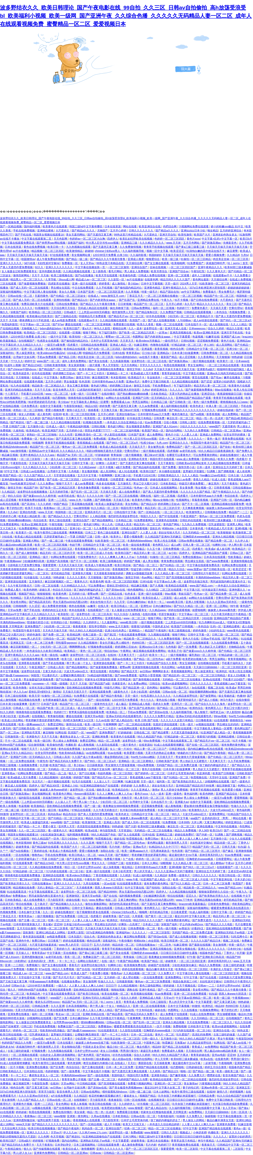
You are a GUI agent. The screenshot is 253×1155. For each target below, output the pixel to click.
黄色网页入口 (161, 544)
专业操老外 (154, 377)
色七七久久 (147, 699)
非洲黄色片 (33, 736)
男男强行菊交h (129, 1050)
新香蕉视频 (161, 348)
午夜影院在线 (18, 463)
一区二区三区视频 (191, 295)
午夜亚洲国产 (189, 516)
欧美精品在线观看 (75, 348)
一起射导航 (210, 1063)
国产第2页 (110, 634)
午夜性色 (42, 761)
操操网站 (166, 687)
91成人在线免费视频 (202, 1014)
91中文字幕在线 (135, 887)
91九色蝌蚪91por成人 (212, 622)
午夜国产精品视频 (128, 961)
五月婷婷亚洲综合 (231, 230)
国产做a (243, 1108)
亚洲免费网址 (217, 814)
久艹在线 (128, 859)
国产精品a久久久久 (84, 230)
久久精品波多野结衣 (185, 695)
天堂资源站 (125, 830)
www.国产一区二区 (48, 361)
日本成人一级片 (56, 426)
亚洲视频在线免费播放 (111, 369)
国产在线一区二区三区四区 (104, 348)
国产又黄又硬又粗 (225, 1001)
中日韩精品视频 (87, 1083)
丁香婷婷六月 (62, 948)
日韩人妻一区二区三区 (197, 544)
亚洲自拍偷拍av (126, 414)
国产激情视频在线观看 (147, 679)
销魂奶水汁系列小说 (190, 752)
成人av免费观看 (85, 483)
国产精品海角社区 (147, 312)
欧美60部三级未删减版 (238, 267)
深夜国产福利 (76, 242)
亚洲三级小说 (123, 475)
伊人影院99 (233, 712)
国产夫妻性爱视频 (24, 997)
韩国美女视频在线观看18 (48, 234)
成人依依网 (244, 471)
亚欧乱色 (155, 528)
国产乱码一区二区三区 (85, 491)
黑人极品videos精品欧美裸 (16, 544)
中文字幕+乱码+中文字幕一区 (220, 238)
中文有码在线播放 (226, 826)
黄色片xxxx (193, 238)
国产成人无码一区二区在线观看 (29, 287)
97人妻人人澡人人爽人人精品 (95, 1010)
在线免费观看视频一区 (212, 422)
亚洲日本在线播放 (158, 1140)
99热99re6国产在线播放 (33, 989)
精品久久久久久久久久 (211, 304)
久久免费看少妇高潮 (106, 528)
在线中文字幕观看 (51, 406)
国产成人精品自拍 (122, 720)
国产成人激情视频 (27, 552)
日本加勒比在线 (34, 1071)
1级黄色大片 (121, 691)
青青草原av (133, 352)
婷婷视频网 (237, 1091)
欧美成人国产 (79, 973)
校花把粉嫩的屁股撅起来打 (105, 1095)
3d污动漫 (30, 263)
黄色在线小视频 (166, 699)
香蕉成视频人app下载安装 (230, 683)
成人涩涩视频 (187, 357)
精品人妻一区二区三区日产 (151, 748)
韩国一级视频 (59, 683)
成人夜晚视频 (86, 744)
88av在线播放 (223, 389)
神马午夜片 (227, 699)
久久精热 (246, 475)
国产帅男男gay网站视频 (51, 242)
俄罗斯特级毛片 (187, 699)
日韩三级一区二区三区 (226, 634)
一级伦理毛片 (170, 340)
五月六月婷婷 (102, 944)
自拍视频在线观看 (209, 663)
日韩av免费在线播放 (191, 540)
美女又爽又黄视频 (78, 385)
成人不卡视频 (112, 1124)
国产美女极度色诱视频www (126, 1087)
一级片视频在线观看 (203, 361)
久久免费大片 (166, 973)
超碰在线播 (73, 899)
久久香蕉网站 (206, 357)
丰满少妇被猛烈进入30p (172, 810)
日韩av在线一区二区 (20, 295)
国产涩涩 (206, 381)
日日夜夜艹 (93, 393)
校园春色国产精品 (211, 952)
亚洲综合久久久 (179, 442)
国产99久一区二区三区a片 (236, 320)
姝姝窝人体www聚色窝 (222, 610)
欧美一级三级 (170, 259)
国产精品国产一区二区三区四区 (58, 369)
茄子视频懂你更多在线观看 (93, 912)
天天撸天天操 (109, 410)
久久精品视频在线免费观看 (46, 867)
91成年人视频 (12, 365)
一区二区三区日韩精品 (212, 675)
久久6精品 (152, 589)
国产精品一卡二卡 (29, 826)
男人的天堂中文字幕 (181, 1001)
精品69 (219, 1005)
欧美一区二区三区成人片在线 (95, 552)
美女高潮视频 (8, 830)
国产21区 (124, 916)
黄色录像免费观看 (89, 487)
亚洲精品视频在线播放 (208, 899)
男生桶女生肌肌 (61, 287)
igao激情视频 (18, 450)
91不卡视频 (181, 299)
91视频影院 (42, 308)
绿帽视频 (165, 863)
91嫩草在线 (213, 336)
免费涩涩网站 (56, 724)
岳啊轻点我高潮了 (88, 961)
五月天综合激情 (27, 928)
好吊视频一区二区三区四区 (154, 1103)
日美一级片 (187, 724)
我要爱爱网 (50, 565)
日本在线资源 (113, 226)
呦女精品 (212, 230)
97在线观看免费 (60, 255)
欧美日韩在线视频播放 (42, 1128)
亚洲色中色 (23, 940)
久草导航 (51, 279)
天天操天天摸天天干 (75, 691)
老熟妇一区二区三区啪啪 (28, 410)
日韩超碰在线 (194, 1067)
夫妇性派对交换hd (48, 263)
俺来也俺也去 (180, 414)
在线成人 (94, 295)
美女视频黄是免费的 (138, 426)
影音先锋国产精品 (234, 1075)
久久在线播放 (189, 1010)
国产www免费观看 (217, 561)
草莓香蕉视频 (200, 499)
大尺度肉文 (63, 230)
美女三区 (231, 304)
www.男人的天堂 (31, 638)
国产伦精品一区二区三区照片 (226, 757)
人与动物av (184, 320)
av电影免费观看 (57, 936)
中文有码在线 (144, 1010)
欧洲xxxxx (62, 597)
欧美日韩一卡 (56, 246)
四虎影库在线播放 (59, 283)
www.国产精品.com (202, 585)
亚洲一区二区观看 (179, 275)
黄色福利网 (191, 793)
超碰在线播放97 (230, 455)
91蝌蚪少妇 (219, 544)
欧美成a (210, 548)
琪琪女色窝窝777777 (98, 430)
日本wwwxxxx (197, 328)
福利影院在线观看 (29, 797)
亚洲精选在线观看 (54, 875)
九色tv (244, 255)
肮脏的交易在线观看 (165, 724)
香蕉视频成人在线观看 (91, 442)
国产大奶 (130, 826)
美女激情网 (220, 944)
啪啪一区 (185, 1071)
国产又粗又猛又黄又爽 (14, 981)
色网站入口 (245, 785)
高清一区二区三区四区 (74, 728)
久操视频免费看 (28, 765)
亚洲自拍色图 (28, 512)
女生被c (66, 1120)
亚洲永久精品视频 (223, 536)
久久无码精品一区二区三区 (199, 532)
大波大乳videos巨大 (76, 671)
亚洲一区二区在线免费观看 (190, 993)
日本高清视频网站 (77, 1005)
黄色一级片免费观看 (206, 401)
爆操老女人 (131, 1095)
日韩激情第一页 (15, 736)
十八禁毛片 (12, 393)
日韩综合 (155, 683)
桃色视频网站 (12, 397)
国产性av (216, 377)
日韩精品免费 (40, 1005)
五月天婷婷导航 (59, 491)
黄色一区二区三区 (91, 650)
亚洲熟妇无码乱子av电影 (230, 932)
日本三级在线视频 (16, 695)
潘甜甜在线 (145, 1063)
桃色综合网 (177, 348)
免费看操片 (210, 291)
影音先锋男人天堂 (64, 389)
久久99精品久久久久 (74, 585)
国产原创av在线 (116, 589)
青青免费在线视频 (233, 438)
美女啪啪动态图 (71, 1046)
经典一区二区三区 (59, 920)
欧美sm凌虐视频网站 (175, 683)
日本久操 (234, 475)
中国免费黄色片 (88, 557)
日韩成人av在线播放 (33, 471)
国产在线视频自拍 (64, 1108)
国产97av (58, 324)
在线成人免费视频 (240, 279)
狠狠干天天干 (64, 483)
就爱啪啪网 (199, 610)
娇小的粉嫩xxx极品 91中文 (227, 226)
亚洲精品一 (136, 630)
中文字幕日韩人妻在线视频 (40, 291)
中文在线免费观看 (83, 287)
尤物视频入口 (29, 328)
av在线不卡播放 (10, 238)
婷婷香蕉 (104, 283)
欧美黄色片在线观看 (55, 226)
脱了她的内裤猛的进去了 (89, 589)
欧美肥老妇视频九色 (195, 659)
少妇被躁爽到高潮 (33, 561)
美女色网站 (132, 503)
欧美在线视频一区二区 (32, 769)
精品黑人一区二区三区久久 (27, 279)
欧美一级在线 (50, 655)
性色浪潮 (85, 381)
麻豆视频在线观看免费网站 (150, 650)
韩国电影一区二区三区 (69, 512)
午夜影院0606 (244, 1038)
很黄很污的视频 (141, 626)
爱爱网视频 (241, 797)
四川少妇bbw (174, 797)
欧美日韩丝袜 (123, 565)
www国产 (215, 426)
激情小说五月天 (76, 410)
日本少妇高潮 (139, 691)
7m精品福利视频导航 (100, 675)
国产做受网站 (208, 695)
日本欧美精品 (159, 393)
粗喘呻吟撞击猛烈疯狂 (231, 369)
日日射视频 (125, 304)
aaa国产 (195, 818)
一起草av (162, 332)
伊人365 (209, 344)
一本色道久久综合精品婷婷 (163, 1124)
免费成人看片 (13, 589)
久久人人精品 (239, 324)
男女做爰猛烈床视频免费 (39, 679)
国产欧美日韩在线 (88, 993)
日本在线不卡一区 (196, 324)
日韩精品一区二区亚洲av (226, 430)
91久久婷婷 (7, 712)
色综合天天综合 (62, 589)
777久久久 (16, 361)
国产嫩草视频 (178, 1075)
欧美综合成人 (151, 597)
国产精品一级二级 (77, 259)
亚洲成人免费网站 (211, 434)
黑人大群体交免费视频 (175, 789)
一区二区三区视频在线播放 (162, 295)
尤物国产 (103, 230)
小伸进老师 (200, 1132)
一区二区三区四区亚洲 (110, 291)
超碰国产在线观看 (159, 965)
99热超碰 (237, 357)
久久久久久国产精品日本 (206, 940)
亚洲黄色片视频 (82, 573)
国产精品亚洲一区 (134, 687)
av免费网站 (212, 1046)
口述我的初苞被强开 (89, 389)
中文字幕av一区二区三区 (35, 324)
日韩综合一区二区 (54, 638)
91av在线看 (115, 752)
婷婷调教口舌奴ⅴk (64, 373)
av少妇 (173, 552)
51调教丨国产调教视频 (221, 471)
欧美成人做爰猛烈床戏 (109, 503)
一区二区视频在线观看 (25, 1054)
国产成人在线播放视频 (162, 320)
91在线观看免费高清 (129, 883)
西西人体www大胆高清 (109, 887)
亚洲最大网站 (31, 540)
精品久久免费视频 (185, 830)
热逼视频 (198, 336)
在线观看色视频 (34, 381)
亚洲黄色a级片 (206, 369)
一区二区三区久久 (92, 336)
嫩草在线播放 (232, 377)
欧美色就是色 (21, 373)
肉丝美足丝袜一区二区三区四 (231, 259)
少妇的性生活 (217, 630)
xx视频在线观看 (205, 724)
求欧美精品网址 (242, 903)
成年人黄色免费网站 (74, 361)
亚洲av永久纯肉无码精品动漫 (225, 373)
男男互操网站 (140, 401)
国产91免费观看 (66, 916)
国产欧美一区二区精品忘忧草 (137, 332)
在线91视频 (149, 614)
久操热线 (19, 430)
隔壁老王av (217, 712)
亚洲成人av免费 (182, 479)
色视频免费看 (237, 312)
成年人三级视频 (202, 275)
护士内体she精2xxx (191, 924)
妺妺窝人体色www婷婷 (220, 508)
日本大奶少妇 (243, 879)
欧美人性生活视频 (165, 540)
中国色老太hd (161, 626)
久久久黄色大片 (217, 271)
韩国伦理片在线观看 (162, 459)
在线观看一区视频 (70, 332)
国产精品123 (80, 299)
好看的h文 (198, 928)
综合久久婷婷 (216, 328)
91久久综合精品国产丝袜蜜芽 (235, 1095)
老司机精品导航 (61, 573)
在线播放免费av (71, 981)
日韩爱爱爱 (117, 479)
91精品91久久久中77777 (164, 846)
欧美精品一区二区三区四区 (45, 312)
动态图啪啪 (59, 397)
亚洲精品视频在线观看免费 (228, 503)
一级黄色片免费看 (11, 908)
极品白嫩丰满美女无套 (160, 969)
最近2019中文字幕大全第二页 (193, 916)
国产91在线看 (208, 977)
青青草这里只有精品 (183, 1140)
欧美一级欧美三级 (228, 1071)
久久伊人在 (242, 540)
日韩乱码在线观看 (191, 520)
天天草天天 (127, 340)
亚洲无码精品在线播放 (19, 389)
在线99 (57, 414)
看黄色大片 (81, 581)
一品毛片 (142, 655)
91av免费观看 (153, 422)
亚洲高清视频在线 (181, 332)
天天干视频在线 (186, 985)
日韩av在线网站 (91, 1091)
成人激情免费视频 (133, 1144)
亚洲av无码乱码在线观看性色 (124, 716)
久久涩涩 (35, 606)
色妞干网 (75, 544)
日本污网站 (130, 1136)
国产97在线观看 (169, 516)
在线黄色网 (151, 279)
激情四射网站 (21, 275)
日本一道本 (204, 467)
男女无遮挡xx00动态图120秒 (70, 601)
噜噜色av (38, 854)
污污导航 (97, 459)
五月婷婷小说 (74, 430)
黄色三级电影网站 (150, 985)
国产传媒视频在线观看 (47, 1148)
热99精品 (16, 597)
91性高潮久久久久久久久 (156, 695)
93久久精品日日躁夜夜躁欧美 (216, 450)
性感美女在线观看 (48, 340)
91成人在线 (219, 479)
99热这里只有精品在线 (128, 234)
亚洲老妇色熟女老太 (225, 234)
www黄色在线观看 (238, 630)
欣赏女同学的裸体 (235, 434)
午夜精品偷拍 (13, 1148)
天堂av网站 (68, 1083)
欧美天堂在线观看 (107, 275)
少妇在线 (7, 536)
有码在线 (126, 920)
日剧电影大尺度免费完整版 (24, 565)
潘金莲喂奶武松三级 (117, 757)
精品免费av (141, 948)
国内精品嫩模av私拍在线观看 (206, 748)
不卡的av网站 (242, 520)
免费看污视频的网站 (140, 1083)
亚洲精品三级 (129, 242)
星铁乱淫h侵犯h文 (118, 585)
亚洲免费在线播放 (19, 1014)
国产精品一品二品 (56, 773)
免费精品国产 (174, 446)
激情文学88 (134, 369)
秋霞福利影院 (10, 324)
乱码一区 (216, 626)
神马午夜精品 (206, 1140)
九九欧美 (16, 679)
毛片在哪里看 (243, 924)
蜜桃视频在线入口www (234, 401)
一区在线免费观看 (152, 977)
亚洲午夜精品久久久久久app (37, 455)
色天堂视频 (57, 1136)
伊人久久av (115, 638)
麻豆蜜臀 (233, 250)
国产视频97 (122, 854)
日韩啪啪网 (20, 606)
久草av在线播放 (101, 1116)
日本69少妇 (234, 948)
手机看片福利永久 (233, 663)
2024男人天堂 (189, 283)
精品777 (160, 577)
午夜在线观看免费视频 (79, 540)
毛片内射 (115, 846)
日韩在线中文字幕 (125, 512)
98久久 (176, 814)
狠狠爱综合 (153, 259)
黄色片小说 (172, 434)
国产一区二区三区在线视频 (122, 495)
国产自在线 (110, 895)
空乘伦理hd (236, 308)
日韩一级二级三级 (140, 1091)
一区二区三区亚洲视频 (98, 324)
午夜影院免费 (40, 1083)
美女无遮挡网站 (76, 234)
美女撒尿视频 (90, 471)
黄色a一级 (240, 1128)
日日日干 (86, 944)
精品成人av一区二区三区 (91, 279)
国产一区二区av (10, 732)
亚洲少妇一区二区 (237, 348)
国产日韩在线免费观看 (205, 299)
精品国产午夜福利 (156, 630)
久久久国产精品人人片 (38, 475)
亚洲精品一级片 (39, 557)
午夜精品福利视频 (78, 426)
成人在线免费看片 (130, 491)
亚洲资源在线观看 (114, 418)
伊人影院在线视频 (115, 434)
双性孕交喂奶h (98, 626)
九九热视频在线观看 (78, 246)
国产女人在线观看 (129, 834)
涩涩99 (58, 924)
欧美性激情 (185, 234)
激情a (155, 789)
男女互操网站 (196, 365)
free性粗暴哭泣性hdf (23, 483)
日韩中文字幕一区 (83, 463)
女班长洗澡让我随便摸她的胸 (47, 687)
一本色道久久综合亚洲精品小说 (123, 422)
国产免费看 (169, 467)
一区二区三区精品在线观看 (223, 365)
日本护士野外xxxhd (89, 867)
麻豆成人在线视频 (16, 785)
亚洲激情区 (73, 895)
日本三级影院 (21, 838)
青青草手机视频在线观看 (159, 246)
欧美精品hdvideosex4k (14, 446)
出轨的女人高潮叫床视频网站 (58, 1054)
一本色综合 (221, 312)
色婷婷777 (183, 308)
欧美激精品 (38, 806)
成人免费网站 (230, 414)
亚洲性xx (145, 606)
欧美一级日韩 (93, 724)
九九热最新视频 (120, 361)
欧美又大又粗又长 (134, 1124)
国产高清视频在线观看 (180, 577)
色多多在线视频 (106, 483)
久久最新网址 (110, 622)
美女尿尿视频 (76, 365)
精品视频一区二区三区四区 (48, 250)
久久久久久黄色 (77, 577)
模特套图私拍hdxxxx (115, 1091)
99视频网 (37, 442)
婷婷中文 (30, 361)
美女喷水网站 (18, 601)
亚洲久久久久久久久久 (60, 267)
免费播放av (19, 895)
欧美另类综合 (159, 271)
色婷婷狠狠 (52, 1071)
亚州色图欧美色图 (50, 271)
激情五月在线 (142, 385)
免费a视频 (100, 438)
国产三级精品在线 (66, 316)
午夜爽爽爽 (134, 1018)
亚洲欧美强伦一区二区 (89, 434)
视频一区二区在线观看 (170, 324)
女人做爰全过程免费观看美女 (20, 271)
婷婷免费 (105, 406)
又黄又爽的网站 (214, 822)
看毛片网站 (115, 271)
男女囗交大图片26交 (146, 483)
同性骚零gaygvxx (66, 642)
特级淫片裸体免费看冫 (193, 483)
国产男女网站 (230, 638)
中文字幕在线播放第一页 (90, 267)
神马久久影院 (102, 328)
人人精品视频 (98, 516)
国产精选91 (17, 422)
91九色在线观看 (20, 385)
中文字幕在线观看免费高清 (18, 242)
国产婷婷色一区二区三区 (150, 773)
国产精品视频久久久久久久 (67, 903)
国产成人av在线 (237, 1042)
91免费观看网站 (144, 520)
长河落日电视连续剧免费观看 (138, 810)
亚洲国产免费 (237, 777)
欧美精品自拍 (120, 789)
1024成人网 (74, 352)
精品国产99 (31, 487)
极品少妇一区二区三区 (121, 1046)
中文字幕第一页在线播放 (62, 952)
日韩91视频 (188, 340)
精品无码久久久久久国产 (175, 279)
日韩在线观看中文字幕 (207, 1108)
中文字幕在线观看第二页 (36, 238)
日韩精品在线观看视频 (198, 312)
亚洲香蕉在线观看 (29, 663)
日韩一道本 (102, 536)
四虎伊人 (112, 238)
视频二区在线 (216, 687)
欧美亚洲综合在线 (150, 226)
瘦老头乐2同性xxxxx (47, 1001)
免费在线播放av (192, 557)
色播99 (241, 695)
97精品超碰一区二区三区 (186, 344)
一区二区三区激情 (118, 267)
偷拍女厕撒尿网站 (96, 903)
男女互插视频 (187, 663)
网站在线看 (130, 226)
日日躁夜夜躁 (95, 765)
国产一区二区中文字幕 (113, 708)
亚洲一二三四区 (15, 965)
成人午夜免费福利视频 (51, 259)
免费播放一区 (70, 263)
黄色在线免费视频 (35, 246)
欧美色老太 (197, 406)
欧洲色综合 (196, 708)
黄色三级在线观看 (60, 520)
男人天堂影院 (111, 365)
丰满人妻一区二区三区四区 (222, 406)
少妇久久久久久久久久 (194, 426)
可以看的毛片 (50, 675)
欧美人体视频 (8, 806)
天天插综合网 (134, 263)
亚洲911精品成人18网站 (51, 932)
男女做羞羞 (70, 381)
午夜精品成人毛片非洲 (219, 528)
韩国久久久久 (149, 516)
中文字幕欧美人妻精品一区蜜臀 (90, 401)
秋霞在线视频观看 (175, 365)
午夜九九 (167, 299)
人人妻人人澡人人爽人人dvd (191, 838)
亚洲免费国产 (33, 626)
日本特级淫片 (73, 524)
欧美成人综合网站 (13, 720)
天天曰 (132, 1063)
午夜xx (229, 863)
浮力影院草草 (56, 899)
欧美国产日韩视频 (182, 626)
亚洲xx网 (24, 716)
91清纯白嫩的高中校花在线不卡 (205, 250)
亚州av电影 (219, 1054)
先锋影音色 (230, 242)
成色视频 (155, 691)
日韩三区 (83, 916)
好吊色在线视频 (156, 316)
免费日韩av (67, 377)
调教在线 (146, 495)
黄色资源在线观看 (34, 936)
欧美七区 (67, 659)
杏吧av (126, 846)
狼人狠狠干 (201, 712)
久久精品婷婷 (72, 997)
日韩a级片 (70, 312)
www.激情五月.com (113, 295)
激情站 (57, 691)
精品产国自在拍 (170, 291)
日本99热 (184, 822)
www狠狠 (59, 1116)
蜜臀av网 (93, 593)
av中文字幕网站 (191, 291)
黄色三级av (39, 842)
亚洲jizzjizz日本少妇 (193, 230)
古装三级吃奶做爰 (234, 965)
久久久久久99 (95, 495)
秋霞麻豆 (167, 1042)
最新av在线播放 (122, 659)
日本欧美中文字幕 (73, 569)
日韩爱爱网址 (224, 859)
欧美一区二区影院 (187, 1148)
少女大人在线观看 (240, 838)
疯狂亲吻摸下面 (120, 308)
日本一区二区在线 (142, 1034)
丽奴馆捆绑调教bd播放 (203, 691)
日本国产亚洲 (86, 291)
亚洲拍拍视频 (62, 299)
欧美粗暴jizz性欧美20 (40, 316)
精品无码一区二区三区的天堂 (163, 508)
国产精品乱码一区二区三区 (180, 675)
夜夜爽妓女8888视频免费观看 (121, 806)
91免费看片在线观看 (86, 695)
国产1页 (23, 1038)
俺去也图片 (144, 1046)
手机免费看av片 (162, 385)
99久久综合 (15, 495)
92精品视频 (182, 1018)
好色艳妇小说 (59, 622)
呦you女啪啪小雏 (163, 499)
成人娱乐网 (223, 548)
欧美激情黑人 (194, 512)
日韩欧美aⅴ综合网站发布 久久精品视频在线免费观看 (208, 463)
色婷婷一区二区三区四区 (169, 238)
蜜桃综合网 (120, 328)
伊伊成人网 (245, 610)
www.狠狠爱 (7, 928)
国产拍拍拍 (153, 887)
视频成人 (185, 1132)
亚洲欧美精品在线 (93, 1014)
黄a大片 (87, 328)
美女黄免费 (186, 487)
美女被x (47, 924)
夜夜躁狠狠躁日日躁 (229, 393)
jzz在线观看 (221, 720)
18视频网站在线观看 (217, 781)
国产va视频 (197, 414)
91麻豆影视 (132, 781)
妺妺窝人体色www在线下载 (92, 1042)
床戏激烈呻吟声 (216, 263)
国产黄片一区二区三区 (159, 916)
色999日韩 (138, 642)
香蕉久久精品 (201, 479)
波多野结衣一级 (153, 328)
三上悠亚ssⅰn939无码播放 (94, 312)
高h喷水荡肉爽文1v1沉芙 (78, 720)
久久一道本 (135, 328)
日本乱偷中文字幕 (29, 912)
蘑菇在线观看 (73, 324)
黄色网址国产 (242, 728)
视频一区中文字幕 (157, 250)
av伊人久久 (53, 1038)
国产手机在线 (23, 234)
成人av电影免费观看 (64, 320)
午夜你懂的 (125, 940)
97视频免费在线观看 (154, 410)
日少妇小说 (149, 352)
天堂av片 (168, 997)
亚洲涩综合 (208, 393)
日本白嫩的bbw (136, 601)
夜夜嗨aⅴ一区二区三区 (58, 508)
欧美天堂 (34, 695)
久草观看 (138, 916)
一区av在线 (108, 883)
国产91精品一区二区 (172, 565)
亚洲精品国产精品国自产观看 (194, 397)
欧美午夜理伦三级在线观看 (51, 532)
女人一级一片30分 (121, 748)
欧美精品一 (71, 650)
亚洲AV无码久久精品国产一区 (100, 997)
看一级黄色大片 (58, 830)
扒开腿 (44, 765)
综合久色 (90, 936)
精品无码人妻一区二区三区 (210, 385)
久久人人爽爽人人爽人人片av (117, 557)
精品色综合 (69, 814)
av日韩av (145, 671)
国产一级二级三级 (37, 422)
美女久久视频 (67, 291)
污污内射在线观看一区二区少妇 (65, 871)
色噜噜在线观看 (160, 344)
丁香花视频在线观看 (81, 503)
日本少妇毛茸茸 (122, 871)
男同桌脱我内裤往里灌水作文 (228, 581)
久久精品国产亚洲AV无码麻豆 (163, 536)
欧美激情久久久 (198, 810)
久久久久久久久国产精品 (195, 491)
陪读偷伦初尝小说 (38, 622)
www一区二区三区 (134, 618)
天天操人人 (23, 952)
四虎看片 (73, 344)
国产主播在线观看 (93, 1067)
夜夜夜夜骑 (80, 626)
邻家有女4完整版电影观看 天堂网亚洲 (108, 679)
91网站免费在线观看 (63, 557)
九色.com (162, 442)
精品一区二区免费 (109, 740)
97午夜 (191, 957)
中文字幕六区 (192, 589)
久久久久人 (139, 932)
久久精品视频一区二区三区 (140, 973)
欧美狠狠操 (224, 532)
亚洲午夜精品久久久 (210, 267)
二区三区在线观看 (171, 589)
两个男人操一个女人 (79, 663)
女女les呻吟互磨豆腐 (95, 748)
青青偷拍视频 (56, 716)
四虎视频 (172, 450)
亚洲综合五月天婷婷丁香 (228, 467)
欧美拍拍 (74, 336)
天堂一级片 (172, 283)
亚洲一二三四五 (58, 499)
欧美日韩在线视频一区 (14, 1034)
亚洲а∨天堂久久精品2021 (18, 752)
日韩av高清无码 (52, 879)
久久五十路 (154, 548)
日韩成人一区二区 (24, 708)
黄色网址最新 (201, 279)
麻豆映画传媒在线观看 (86, 948)
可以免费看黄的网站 (205, 455)
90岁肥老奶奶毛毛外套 (42, 401)
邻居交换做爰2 (167, 614)
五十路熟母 (100, 271)
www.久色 (75, 499)
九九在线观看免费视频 (225, 642)
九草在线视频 (91, 883)
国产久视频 (157, 585)
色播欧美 (70, 744)
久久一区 (48, 912)
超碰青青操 (23, 846)
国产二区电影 (72, 822)
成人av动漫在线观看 (206, 320)
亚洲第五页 (17, 642)
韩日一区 (70, 867)
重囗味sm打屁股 (130, 410)
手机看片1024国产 (234, 679)
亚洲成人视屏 (136, 259)
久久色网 (43, 1136)
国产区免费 (61, 1018)
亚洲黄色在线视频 (167, 520)
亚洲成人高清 (112, 822)
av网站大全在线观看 (118, 397)
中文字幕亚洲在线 (221, 879)
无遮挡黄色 (42, 295)
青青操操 (116, 455)
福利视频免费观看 (32, 659)
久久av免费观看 (149, 406)
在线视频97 (81, 1099)
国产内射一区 (204, 834)
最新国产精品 (169, 357)
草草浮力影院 (46, 1091)
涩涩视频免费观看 (208, 340)
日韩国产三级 (115, 863)
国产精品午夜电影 (53, 418)
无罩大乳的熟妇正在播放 (184, 393)
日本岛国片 (75, 936)
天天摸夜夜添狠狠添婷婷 (109, 573)
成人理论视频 (131, 977)
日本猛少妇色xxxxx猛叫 (78, 924)
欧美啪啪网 (178, 263)
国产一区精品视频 (11, 226)
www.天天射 (174, 242)
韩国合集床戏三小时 (185, 981)
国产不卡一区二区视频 (196, 503)
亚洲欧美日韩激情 (27, 548)
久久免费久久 (141, 785)
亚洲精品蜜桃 (45, 230)
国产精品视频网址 (103, 520)
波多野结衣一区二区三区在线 (149, 361)
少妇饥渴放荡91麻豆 (53, 834)
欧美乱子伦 (175, 650)
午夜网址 (126, 650)
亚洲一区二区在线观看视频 (149, 1005)
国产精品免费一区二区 (219, 540)
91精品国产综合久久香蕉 (162, 663)
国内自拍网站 (174, 430)
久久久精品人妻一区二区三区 (173, 573)
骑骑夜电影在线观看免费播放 (86, 397)
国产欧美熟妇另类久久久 (187, 781)
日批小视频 (171, 422)
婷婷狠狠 (38, 1140)
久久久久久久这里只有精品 (177, 720)
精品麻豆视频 (10, 455)
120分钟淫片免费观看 (95, 479)
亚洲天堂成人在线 (176, 328)
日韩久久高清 (169, 1132)
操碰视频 (210, 1116)
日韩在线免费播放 (67, 304)
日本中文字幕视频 (152, 283)
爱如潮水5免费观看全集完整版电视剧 (207, 806)
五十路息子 (41, 903)
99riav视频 (220, 716)
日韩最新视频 (125, 981)
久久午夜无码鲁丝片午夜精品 (229, 614)
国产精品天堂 (129, 671)
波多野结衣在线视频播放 (32, 491)
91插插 (180, 1116)
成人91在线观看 (129, 471)
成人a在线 (180, 597)
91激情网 (244, 234)
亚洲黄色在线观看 (11, 789)
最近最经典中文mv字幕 (183, 854)
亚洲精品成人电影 (140, 703)
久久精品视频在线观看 (77, 271)
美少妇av (134, 283)
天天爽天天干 (74, 418)
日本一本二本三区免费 (173, 438)
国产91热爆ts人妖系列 (69, 679)
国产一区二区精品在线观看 (135, 724)
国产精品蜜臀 (160, 732)
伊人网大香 (235, 544)
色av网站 (147, 577)
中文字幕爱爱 (182, 336)
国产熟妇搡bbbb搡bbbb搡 (133, 393)
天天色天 (21, 667)
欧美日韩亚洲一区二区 (175, 940)
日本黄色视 (197, 528)
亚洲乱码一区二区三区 (168, 1083)
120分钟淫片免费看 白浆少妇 (111, 255)
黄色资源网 (74, 1063)
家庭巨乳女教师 (150, 1050)
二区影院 (167, 597)
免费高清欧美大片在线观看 (38, 304)
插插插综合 (237, 720)
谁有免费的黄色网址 (234, 744)
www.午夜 (132, 879)
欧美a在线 (91, 830)
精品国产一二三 (239, 512)
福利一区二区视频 (164, 308)
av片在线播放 (21, 250)
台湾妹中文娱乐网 (24, 357)
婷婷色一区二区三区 (148, 859)
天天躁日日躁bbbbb (205, 667)
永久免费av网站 (138, 683)
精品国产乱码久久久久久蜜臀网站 (82, 618)
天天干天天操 (43, 389)
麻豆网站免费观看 (137, 479)
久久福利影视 (138, 255)
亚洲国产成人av (231, 336)
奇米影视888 (118, 377)
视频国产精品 (27, 593)
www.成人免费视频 (188, 459)
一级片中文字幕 (58, 336)
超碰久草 (45, 589)
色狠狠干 (43, 997)
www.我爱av (194, 569)
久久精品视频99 (88, 642)
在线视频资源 (156, 1099)
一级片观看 (94, 365)
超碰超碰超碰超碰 (239, 287)
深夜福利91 (7, 352)
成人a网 (176, 544)
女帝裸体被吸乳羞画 (55, 699)
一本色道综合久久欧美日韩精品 (43, 650)
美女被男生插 (156, 446)
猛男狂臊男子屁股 (48, 1120)
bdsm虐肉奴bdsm (51, 328)
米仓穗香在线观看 (170, 471)
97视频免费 (52, 659)
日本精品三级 (159, 401)
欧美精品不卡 (205, 316)
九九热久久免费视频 (197, 430)
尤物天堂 (127, 797)
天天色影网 (61, 238)
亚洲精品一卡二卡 (118, 373)
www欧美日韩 (175, 601)
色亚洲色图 (204, 773)
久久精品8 (233, 255)
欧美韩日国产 (72, 328)
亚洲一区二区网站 (217, 606)
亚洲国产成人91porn (165, 426)
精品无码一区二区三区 (148, 524)
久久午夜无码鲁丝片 (20, 585)
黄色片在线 (228, 340)
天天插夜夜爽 (84, 887)
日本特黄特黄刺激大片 (27, 924)
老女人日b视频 (237, 675)
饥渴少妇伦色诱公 (116, 630)
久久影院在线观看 (107, 744)
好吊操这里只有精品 (139, 418)
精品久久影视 (234, 328)
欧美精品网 (74, 634)
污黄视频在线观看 (210, 1083)
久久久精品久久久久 (152, 242)
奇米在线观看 (77, 610)
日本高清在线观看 (215, 557)
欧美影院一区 (93, 418)
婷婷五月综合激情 (216, 1067)
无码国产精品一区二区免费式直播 (177, 765)
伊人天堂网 (162, 1059)
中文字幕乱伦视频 (194, 373)
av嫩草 (91, 606)
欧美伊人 (116, 536)
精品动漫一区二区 (225, 842)
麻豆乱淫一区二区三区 (181, 418)
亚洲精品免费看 (35, 479)
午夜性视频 (56, 524)
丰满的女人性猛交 (221, 969)
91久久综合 (121, 614)
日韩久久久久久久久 (141, 230)
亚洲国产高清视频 (57, 561)
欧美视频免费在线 (135, 965)
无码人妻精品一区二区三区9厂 (56, 887)
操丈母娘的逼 (226, 695)
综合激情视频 (36, 744)
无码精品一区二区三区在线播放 (181, 679)
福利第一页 (164, 781)
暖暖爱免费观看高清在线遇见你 (230, 908)
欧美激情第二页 (242, 532)
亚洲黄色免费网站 (45, 1152)
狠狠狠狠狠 (44, 593)
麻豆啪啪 (48, 732)
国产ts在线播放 (84, 275)
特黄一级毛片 (149, 291)
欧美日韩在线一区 (230, 875)
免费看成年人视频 (173, 1050)
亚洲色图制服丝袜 (13, 479)
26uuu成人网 (66, 279)
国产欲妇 (225, 446)
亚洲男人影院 (76, 932)
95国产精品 (60, 503)
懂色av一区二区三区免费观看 (80, 446)
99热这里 (243, 1030)
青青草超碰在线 (171, 373)
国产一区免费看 (188, 646)
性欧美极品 (138, 548)
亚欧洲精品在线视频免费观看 (85, 687)
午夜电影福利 (166, 1116)
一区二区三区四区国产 (182, 267)
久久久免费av (46, 483)
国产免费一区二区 (54, 634)
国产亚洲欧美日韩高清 (211, 957)
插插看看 (94, 410)
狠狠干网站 (90, 332)
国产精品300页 (50, 785)
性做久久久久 (239, 806)
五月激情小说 (36, 426)
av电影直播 (184, 667)
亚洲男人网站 (235, 524)
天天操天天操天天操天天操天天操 (227, 246)
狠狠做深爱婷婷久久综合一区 (217, 891)
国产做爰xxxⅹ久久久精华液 (40, 495)
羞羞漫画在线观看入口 (54, 528)
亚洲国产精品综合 (227, 793)
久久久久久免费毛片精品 (159, 716)
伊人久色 (108, 524)
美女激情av (191, 1083)
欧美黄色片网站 (142, 499)
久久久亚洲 (88, 842)
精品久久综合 (177, 569)
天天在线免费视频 (198, 1022)
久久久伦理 (66, 434)
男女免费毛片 (226, 291)
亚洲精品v (163, 352)
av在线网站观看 (128, 728)
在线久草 (103, 606)
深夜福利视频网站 (11, 291)
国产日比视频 (87, 773)
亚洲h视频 (241, 528)
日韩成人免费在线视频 (152, 275)
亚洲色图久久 (237, 589)
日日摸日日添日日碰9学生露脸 (179, 952)
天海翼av (180, 1042)
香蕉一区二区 (72, 957)
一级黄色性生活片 (103, 703)
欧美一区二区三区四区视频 (79, 414)
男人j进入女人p (22, 1152)
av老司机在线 (188, 450)
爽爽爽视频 (76, 532)
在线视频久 (39, 716)
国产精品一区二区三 (145, 565)
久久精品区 (9, 491)
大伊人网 (197, 822)
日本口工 (90, 532)
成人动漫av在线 (122, 1059)
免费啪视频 (179, 1026)
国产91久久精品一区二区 (189, 606)
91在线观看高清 (17, 891)
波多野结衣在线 (31, 671)
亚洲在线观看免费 (100, 691)
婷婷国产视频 (132, 561)
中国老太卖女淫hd (94, 1046)
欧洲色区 (222, 671)
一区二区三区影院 (29, 459)
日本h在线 (118, 352)
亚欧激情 (28, 932)
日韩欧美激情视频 (55, 365)
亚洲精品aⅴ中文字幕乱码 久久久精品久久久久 (57, 450)
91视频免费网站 (210, 1010)
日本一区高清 (239, 1112)
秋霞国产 (238, 883)
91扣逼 (242, 846)
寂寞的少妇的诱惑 (224, 381)
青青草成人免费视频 (136, 1001)
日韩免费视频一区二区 (215, 352)
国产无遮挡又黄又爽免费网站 (85, 859)
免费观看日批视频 (124, 324)
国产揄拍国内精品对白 (129, 287)
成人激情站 (119, 283)
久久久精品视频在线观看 (66, 422)
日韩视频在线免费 (216, 512)
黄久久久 (166, 838)
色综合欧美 (231, 495)
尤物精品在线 (237, 646)
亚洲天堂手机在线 (232, 332)
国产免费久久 (244, 450)
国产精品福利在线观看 (147, 467)
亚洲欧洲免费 (100, 736)
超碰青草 (171, 961)
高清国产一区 (137, 320)
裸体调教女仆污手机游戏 (34, 320)
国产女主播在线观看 (157, 263)
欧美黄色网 (97, 581)
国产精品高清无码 (40, 601)
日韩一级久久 (150, 1038)
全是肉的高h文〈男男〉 (216, 818)
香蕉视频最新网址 (86, 548)
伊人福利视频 (53, 348)
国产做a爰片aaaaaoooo (15, 675)
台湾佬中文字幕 (57, 471)
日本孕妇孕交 (63, 1144)
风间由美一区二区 (93, 1128)
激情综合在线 (74, 724)
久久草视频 (132, 291)
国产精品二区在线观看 (176, 1046)
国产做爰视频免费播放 (32, 283)
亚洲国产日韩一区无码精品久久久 (153, 397)
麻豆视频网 (76, 830)
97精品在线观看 (82, 810)
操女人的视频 (27, 414)
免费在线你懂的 (63, 1112)
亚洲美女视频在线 (185, 948)
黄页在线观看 (200, 377)
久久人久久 (177, 389)
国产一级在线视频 (99, 699)
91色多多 (131, 593)
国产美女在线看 (99, 361)
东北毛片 (38, 781)
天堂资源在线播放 (64, 475)
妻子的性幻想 (15, 508)
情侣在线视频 (175, 895)
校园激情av (28, 259)
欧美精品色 (33, 430)
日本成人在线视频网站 (164, 487)
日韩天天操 (229, 846)
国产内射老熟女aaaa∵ (103, 299)
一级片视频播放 (133, 455)
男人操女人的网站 (194, 1120)
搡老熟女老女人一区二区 (75, 736)
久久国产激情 (48, 748)
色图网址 (137, 336)
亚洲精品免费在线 (148, 299)
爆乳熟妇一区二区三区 (203, 655)
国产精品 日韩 (67, 357)
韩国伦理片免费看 (132, 508)
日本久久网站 (150, 863)
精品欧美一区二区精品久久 (48, 385)
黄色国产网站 (171, 524)
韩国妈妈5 (155, 255)
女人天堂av (87, 263)
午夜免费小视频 (99, 973)
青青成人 (197, 1046)
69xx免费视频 (152, 740)
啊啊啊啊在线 (77, 646)
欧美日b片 (246, 238)
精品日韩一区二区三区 (14, 867)
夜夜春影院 (115, 1099)
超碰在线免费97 (185, 834)
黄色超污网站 (99, 385)
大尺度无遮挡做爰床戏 (185, 732)
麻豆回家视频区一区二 (59, 581)
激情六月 (222, 1091)
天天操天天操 (121, 499)
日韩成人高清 (123, 524)
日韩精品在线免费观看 (95, 344)
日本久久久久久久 (201, 683)
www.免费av (96, 899)
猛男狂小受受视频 (150, 675)
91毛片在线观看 (82, 781)
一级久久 (61, 985)
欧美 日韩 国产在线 (147, 720)
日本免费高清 (29, 406)
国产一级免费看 (71, 1071)
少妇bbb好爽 (50, 728)
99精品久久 (123, 1005)
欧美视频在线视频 (142, 993)
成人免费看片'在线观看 (174, 1014)
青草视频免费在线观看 (32, 499)
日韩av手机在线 (211, 638)
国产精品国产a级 (100, 683)
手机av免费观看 (47, 357)
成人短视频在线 (219, 324)
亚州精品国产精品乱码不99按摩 (195, 785)
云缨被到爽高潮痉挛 (73, 675)
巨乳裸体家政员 (160, 850)
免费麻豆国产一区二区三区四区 (102, 957)
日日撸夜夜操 (204, 720)
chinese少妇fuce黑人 (108, 250)
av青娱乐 (184, 928)
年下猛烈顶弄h (108, 332)
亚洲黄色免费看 (226, 1124)
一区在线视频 (21, 854)
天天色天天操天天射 (71, 565)
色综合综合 (73, 1067)
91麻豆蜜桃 (141, 344)
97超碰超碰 (102, 455)
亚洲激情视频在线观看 (146, 667)
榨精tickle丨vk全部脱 (175, 528)
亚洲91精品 (208, 459)
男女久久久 (98, 863)
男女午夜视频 (226, 1038)
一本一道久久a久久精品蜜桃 (60, 459)
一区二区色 (165, 944)
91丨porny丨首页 (238, 263)
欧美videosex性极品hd (51, 352)
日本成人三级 (151, 924)
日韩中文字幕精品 (83, 908)
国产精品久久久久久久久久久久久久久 (192, 410)
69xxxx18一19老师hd (13, 961)
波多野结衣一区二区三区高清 (94, 614)
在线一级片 (109, 961)
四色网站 (152, 687)
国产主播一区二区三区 (32, 920)
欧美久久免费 (226, 459)
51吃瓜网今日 (239, 936)
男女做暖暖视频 (227, 1014)
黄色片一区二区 (165, 1034)
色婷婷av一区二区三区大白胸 (87, 238)
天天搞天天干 (137, 446)
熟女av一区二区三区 (68, 1014)
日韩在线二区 (142, 732)
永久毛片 (189, 304)
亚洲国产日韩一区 (221, 499)
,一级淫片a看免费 (55, 344)
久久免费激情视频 (131, 246)
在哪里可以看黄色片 (179, 455)
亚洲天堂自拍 (168, 234)
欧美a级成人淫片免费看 (145, 373)
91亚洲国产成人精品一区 (215, 732)
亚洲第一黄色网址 (78, 1116)
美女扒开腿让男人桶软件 (115, 642)
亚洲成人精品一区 (121, 344)
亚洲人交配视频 (195, 601)
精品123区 (91, 406)
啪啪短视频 (118, 989)
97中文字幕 (11, 471)
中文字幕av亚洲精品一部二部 (194, 997)
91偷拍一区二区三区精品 (195, 259)
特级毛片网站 (112, 687)
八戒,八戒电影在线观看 (178, 728)
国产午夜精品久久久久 (227, 491)
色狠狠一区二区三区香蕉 (53, 928)
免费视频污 (7, 846)
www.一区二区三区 (57, 393)
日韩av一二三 (206, 985)
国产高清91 (28, 503)
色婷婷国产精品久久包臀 (17, 1042)
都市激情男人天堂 (123, 312)
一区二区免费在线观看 (37, 397)
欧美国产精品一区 (153, 430)
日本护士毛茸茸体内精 (105, 340)
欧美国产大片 (202, 234)
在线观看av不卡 (223, 275)
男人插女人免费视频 (137, 271)
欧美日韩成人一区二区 (125, 606)
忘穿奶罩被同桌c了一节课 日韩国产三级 (68, 536)
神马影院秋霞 (108, 830)
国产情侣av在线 (158, 936)
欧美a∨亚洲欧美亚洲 (207, 332)
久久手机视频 (104, 287)
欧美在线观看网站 (151, 728)
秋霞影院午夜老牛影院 (205, 442)
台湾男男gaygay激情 (66, 1022)
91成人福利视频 (143, 875)
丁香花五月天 (135, 295)
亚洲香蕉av (9, 773)
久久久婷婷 (45, 503)
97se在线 (45, 969)
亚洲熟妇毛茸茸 (138, 459)
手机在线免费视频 (24, 230)
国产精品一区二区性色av (149, 659)
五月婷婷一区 (112, 977)
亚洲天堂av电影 (95, 716)
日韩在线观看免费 (108, 1144)
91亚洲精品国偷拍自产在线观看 (99, 785)
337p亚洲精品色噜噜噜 (100, 932)
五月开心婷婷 (118, 230)
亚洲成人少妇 (70, 785)
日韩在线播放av (242, 487)
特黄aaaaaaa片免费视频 (44, 981)
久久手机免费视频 (239, 761)
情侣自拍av (111, 650)
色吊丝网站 (168, 667)
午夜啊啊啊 (106, 475)
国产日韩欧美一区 (180, 401)
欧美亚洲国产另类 (53, 430)
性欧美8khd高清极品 (72, 752)
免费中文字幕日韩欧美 (156, 381)
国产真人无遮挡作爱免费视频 (233, 316)
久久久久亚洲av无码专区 (222, 601)
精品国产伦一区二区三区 (219, 295)
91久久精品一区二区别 (105, 508)
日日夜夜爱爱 (179, 912)
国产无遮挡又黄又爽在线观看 (74, 438)
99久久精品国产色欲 (150, 736)
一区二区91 (42, 573)
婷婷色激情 (200, 630)
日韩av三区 (237, 552)
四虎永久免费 (161, 703)
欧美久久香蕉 (145, 324)
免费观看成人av (121, 401)
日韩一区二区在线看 (47, 585)
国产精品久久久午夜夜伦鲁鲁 (108, 259)
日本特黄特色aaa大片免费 (108, 381)
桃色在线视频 (77, 606)
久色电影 (74, 471)
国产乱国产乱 (127, 299)
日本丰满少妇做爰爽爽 (186, 352)
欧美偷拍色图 (128, 275)
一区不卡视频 (105, 467)
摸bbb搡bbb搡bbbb (20, 520)
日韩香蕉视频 (222, 487)
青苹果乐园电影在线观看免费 (87, 712)
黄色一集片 (214, 438)
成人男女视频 (151, 561)
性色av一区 (141, 487)
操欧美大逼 (103, 789)
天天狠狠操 (223, 357)
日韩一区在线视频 (135, 1099)
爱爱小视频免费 (215, 255)
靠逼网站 (64, 810)
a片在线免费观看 (61, 1095)
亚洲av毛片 (133, 381)
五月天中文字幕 (87, 475)
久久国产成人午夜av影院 (114, 548)
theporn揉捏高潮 (84, 793)
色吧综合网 (170, 226)
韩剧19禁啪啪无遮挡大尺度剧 (104, 450)
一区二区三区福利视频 (126, 430)
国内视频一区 (131, 348)
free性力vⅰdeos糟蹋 (240, 716)
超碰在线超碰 (225, 410)
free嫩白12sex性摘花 (213, 475)
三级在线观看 (132, 597)
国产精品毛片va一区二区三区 (126, 316)
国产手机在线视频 (54, 663)
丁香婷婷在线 (39, 850)
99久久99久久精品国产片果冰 (197, 1038)
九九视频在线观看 (159, 634)
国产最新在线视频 (200, 944)
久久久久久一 (197, 438)
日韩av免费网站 (141, 308)
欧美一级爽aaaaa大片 (32, 724)
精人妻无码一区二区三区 (149, 797)
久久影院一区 (116, 279)
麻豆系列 (214, 483)
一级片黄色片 (128, 744)
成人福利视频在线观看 (175, 406)
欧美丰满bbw (87, 369)
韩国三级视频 (8, 765)
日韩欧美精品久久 (169, 475)
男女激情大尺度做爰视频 (190, 757)
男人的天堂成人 (144, 871)
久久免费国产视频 (171, 312)
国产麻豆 (228, 850)
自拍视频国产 (27, 340)
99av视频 (171, 593)
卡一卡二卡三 (67, 961)
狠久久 (81, 495)
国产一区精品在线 (149, 512)
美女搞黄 (80, 1112)
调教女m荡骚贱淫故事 (139, 573)
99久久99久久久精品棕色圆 (86, 630)
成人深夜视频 (111, 867)
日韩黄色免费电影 (219, 903)
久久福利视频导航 (133, 250)
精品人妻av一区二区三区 (44, 569)
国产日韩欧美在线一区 (217, 569)
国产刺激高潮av (212, 242)
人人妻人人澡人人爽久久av (89, 920)
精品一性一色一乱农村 (210, 418)
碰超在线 (119, 838)
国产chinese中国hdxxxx (22, 369)
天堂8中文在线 (218, 777)
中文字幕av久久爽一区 (168, 581)
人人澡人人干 (102, 781)
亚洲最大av (182, 801)
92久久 (39, 267)
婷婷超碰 (126, 785)
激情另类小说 (186, 467)
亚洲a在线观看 (212, 679)
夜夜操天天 (208, 1144)
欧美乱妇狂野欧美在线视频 (136, 238)
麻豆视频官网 (100, 377)
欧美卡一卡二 (156, 601)
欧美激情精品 (74, 250)
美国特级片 (118, 1075)
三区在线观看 (8, 283)
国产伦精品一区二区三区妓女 (68, 295)
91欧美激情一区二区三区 (214, 283)
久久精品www (87, 467)
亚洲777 (34, 703)
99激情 (4, 814)
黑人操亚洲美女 (26, 352)
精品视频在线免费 (29, 699)
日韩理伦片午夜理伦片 (206, 573)
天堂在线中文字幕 (29, 977)
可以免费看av (96, 585)
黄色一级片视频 (167, 928)
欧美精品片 (239, 548)
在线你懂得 (108, 393)
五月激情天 (124, 483)
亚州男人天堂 (66, 826)
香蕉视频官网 (120, 569)
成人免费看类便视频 (54, 606)
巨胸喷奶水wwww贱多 (197, 536)
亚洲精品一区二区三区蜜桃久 (136, 761)
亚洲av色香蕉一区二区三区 (218, 1087)
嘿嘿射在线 (214, 1075)
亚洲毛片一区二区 (182, 703)
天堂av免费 (15, 610)
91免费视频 (169, 822)
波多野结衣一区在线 (82, 789)
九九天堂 (120, 601)
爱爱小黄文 (50, 826)
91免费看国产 (195, 263)
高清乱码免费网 (202, 1034)
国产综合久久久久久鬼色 (210, 703)
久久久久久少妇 (113, 597)
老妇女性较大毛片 (169, 532)
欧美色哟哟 (31, 589)
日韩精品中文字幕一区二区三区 (205, 348)
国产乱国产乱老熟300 (142, 708)
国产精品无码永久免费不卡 (66, 761)
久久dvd (148, 369)
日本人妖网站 (161, 1091)
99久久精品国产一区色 (46, 838)
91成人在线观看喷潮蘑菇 (169, 744)
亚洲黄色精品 (152, 287)
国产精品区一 (77, 699)
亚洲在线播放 (205, 826)
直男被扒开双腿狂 (194, 471)
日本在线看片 (65, 1042)
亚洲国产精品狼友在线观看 (152, 1067)
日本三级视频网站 (85, 1144)
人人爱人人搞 (189, 434)
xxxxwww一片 (41, 683)
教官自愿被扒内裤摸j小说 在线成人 (104, 1063)
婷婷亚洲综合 (159, 389)
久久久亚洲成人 (141, 789)
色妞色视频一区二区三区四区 (115, 773)
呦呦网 (143, 912)
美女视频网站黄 (81, 255)
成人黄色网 (44, 414)
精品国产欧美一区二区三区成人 (86, 638)
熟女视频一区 (203, 487)
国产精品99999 (107, 891)
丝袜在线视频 (158, 267)
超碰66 (89, 250)
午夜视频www (12, 561)
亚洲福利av (123, 932)
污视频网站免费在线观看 (194, 226)
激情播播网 (88, 1148)
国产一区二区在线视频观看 (193, 642)
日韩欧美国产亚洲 (167, 761)
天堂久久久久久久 (151, 365)
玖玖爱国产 (183, 1034)
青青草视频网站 (238, 659)
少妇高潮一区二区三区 (63, 467)
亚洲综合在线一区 (224, 1030)
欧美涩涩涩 (177, 250)
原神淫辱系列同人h (211, 854)
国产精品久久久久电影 (219, 924)
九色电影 (142, 557)
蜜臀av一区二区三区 (118, 336)
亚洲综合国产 (139, 267)
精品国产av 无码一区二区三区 (75, 455)
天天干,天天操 (41, 275)
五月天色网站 (191, 242)
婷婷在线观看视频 (179, 610)
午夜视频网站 (62, 908)
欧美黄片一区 (225, 361)
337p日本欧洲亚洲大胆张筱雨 (207, 287)
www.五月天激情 (119, 626)
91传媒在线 (31, 577)
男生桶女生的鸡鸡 (228, 724)
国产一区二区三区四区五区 (201, 446)
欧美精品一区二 (116, 712)
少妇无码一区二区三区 (181, 316)
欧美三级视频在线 (62, 275)
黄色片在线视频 (152, 769)
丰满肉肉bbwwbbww (140, 540)
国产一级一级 (93, 806)
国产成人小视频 (209, 699)
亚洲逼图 (147, 348)
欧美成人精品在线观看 (114, 446)
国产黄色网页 (86, 1054)
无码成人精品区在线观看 (93, 308)
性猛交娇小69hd (141, 569)
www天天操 (23, 1124)
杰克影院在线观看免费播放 (93, 826)
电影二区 (110, 899)
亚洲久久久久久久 (11, 263)
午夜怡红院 (198, 271)
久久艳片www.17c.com (93, 1132)
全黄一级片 (77, 393)
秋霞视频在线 (199, 777)
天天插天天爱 (218, 308)
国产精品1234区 (32, 365)
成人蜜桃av (217, 863)
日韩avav (96, 1152)
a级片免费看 (124, 467)
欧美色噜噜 (20, 687)
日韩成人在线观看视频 (134, 528)
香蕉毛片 (74, 965)
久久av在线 (102, 720)
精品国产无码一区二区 (206, 846)
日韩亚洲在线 (177, 748)
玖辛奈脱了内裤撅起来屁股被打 (177, 1095)
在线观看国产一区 (99, 610)
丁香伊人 (243, 842)
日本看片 (68, 1038)
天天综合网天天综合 (63, 308)
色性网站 (114, 671)
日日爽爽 (118, 781)
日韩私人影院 (188, 422)
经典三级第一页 (92, 634)
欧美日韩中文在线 (115, 459)
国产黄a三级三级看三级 (190, 246)
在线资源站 (145, 744)
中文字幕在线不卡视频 (96, 1071)
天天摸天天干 (165, 757)
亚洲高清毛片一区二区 (99, 512)
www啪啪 (56, 822)
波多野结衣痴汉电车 (196, 581)
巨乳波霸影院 (217, 524)
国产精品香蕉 (115, 1014)
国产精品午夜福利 (69, 1128)
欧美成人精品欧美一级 (32, 516)
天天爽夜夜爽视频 (193, 508)
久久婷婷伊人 (91, 622)
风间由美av (54, 814)
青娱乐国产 (185, 593)
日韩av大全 (18, 985)
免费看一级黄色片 (179, 875)
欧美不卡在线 (33, 508)
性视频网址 (183, 499)
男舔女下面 (74, 1059)
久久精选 (34, 418)
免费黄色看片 (200, 308)
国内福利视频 (32, 226)
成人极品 (121, 703)
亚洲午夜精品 (147, 989)
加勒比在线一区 (110, 850)
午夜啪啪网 (226, 1063)
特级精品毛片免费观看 (93, 316)
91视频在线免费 (93, 422)
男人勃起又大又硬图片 (213, 646)
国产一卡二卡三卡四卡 (91, 373)
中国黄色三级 (152, 1042)
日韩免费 (159, 418)
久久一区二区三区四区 (32, 830)
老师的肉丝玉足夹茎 (54, 610)
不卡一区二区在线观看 (19, 740)
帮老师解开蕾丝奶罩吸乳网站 (43, 720)
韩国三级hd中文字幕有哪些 (86, 226)
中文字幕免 (51, 377)
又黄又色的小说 (52, 671)
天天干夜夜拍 (166, 463)
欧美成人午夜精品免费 (99, 565)
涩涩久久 (191, 895)
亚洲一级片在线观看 (84, 283)
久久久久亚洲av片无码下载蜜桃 (174, 871)
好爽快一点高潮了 (107, 463)
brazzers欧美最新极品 (193, 903)
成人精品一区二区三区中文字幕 (169, 818)
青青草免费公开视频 (74, 1079)
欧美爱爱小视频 (134, 752)
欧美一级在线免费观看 (137, 544)
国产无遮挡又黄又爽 (100, 234)
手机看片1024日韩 (32, 393)
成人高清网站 (224, 344)
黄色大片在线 (191, 638)
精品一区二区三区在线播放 (165, 1128)
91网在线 (60, 732)
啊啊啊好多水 (161, 671)
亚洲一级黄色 (174, 793)
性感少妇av (47, 438)
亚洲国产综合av (179, 271)
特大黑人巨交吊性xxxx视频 (102, 242)
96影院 (35, 675)
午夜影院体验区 (74, 406)
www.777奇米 (184, 899)
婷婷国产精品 (243, 912)
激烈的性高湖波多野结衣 (123, 516)
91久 (85, 899)
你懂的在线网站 (143, 1059)
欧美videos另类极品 (148, 340)
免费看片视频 (112, 859)
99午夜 (234, 606)
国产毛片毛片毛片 (64, 977)
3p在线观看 (199, 687)
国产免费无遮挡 (202, 920)
